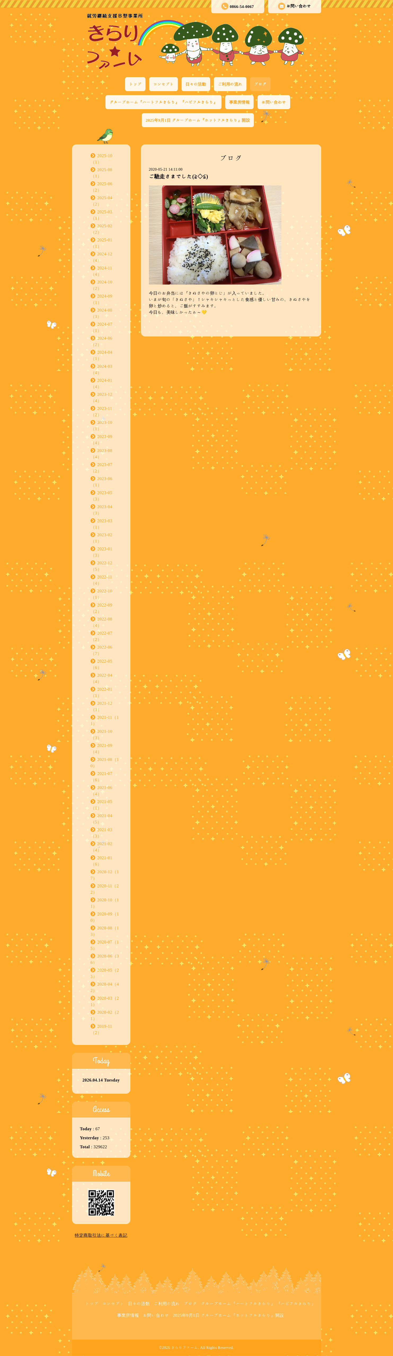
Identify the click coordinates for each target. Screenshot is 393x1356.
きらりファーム (184, 1347)
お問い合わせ (294, 6)
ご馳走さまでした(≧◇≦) (178, 176)
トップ (135, 84)
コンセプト (163, 84)
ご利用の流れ (230, 84)
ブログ (260, 84)
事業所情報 (239, 102)
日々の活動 (196, 84)
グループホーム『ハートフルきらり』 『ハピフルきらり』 (163, 102)
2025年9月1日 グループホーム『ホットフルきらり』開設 (198, 120)
